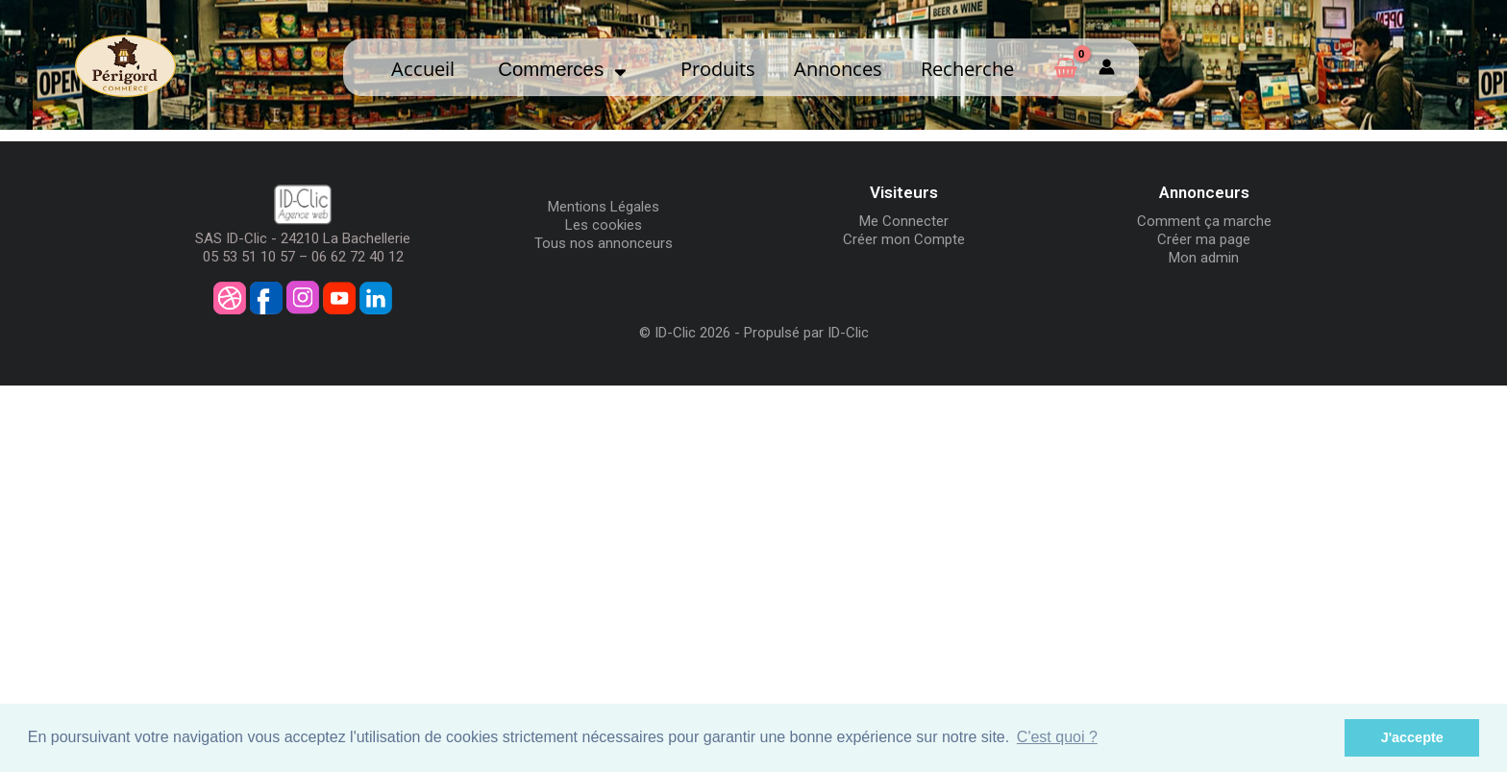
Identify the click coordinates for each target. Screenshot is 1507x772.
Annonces (838, 68)
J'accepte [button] (1412, 737)
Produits (717, 68)
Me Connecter (904, 221)
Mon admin (1204, 257)
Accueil (423, 68)
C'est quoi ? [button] (1057, 737)
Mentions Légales (603, 206)
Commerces (562, 69)
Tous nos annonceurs (603, 243)
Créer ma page (1203, 239)
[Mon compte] (1107, 67)
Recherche (967, 68)
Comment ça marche (1204, 221)
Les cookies (603, 225)
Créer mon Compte (904, 239)
